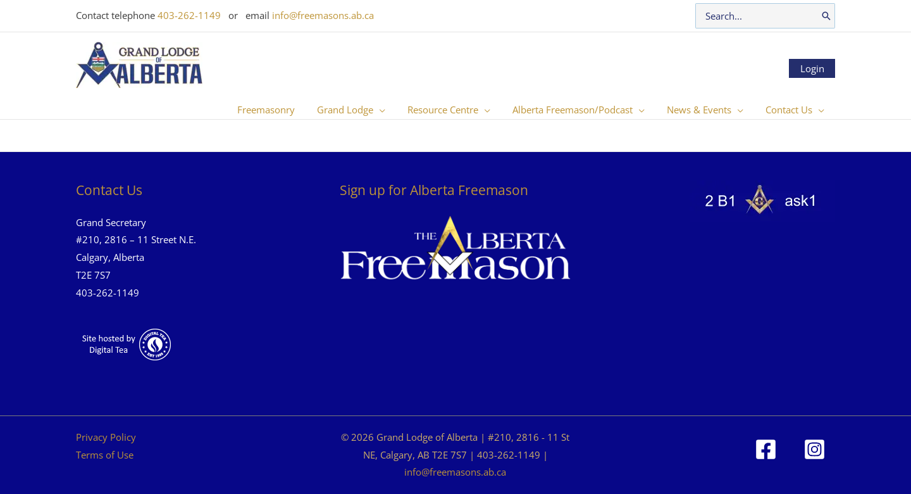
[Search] (826, 16)
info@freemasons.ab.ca (323, 15)
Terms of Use (104, 454)
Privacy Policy (106, 437)
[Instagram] (814, 449)
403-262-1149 (189, 15)
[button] (393, 109)
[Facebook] (765, 449)
